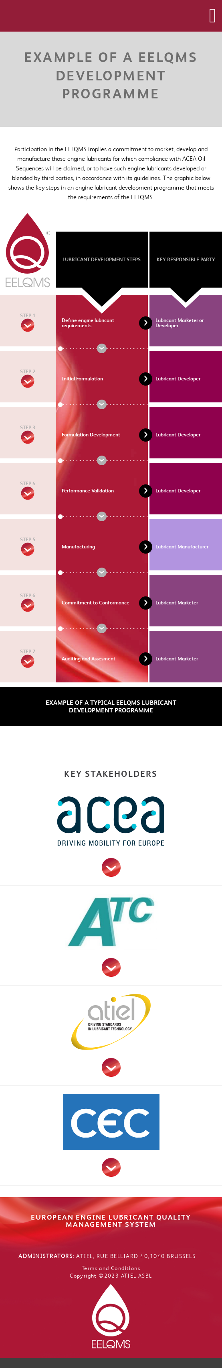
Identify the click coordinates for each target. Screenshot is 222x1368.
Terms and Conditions (111, 1268)
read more (111, 867)
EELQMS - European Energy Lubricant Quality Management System (100, 16)
